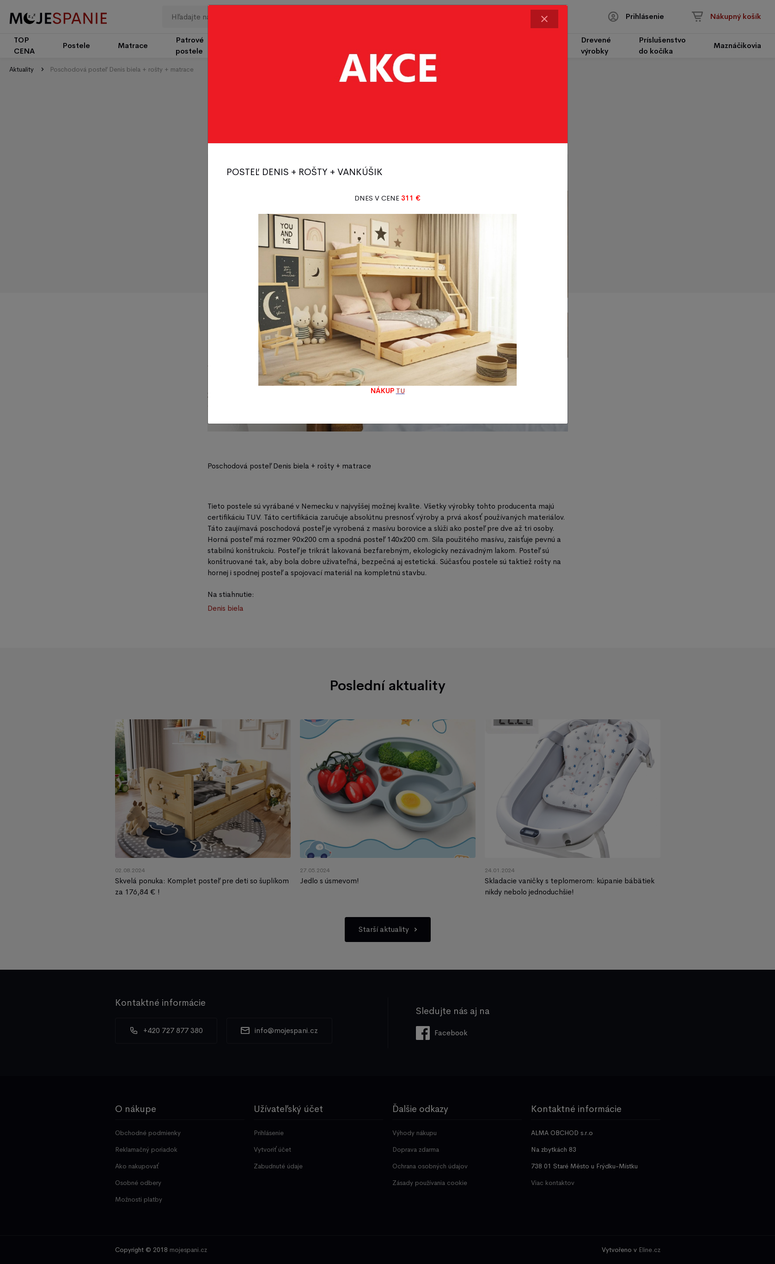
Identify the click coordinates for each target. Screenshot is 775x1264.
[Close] (544, 19)
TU (400, 390)
